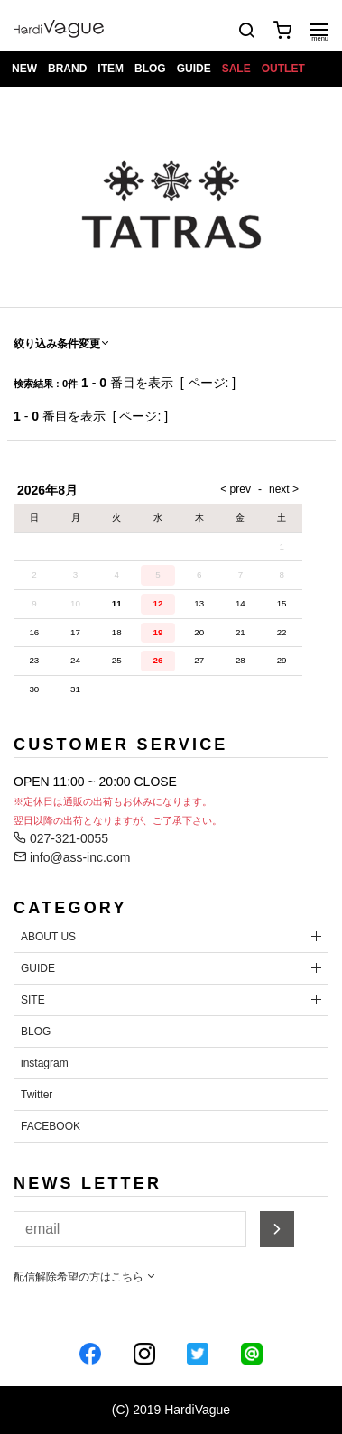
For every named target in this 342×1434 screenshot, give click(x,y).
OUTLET (283, 68)
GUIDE (194, 68)
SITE (33, 1000)
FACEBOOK (50, 1126)
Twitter (36, 1094)
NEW (24, 68)
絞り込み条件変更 (62, 344)
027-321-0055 (61, 838)
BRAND (67, 68)
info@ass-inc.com (72, 857)
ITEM (110, 68)
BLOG (150, 68)
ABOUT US (48, 936)
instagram (45, 1063)
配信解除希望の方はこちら (85, 1277)
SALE (236, 68)
